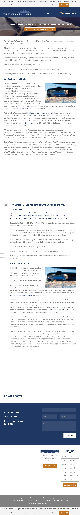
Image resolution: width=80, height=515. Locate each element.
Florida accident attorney (26, 123)
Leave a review (70, 485)
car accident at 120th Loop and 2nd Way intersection (30, 216)
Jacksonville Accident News (24, 213)
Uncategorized (42, 213)
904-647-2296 (70, 13)
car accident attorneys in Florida (19, 108)
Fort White (64, 218)
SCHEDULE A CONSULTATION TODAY (40, 29)
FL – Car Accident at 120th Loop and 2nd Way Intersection (39, 218)
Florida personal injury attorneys (39, 113)
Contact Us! (64, 5)
